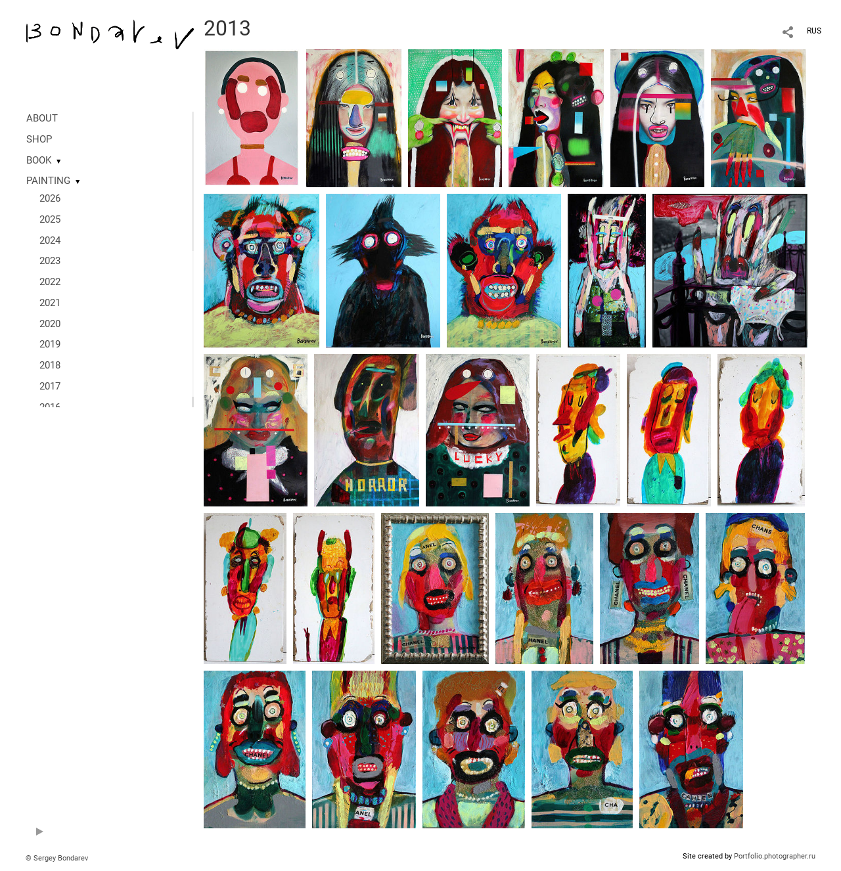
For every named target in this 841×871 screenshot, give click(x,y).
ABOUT (42, 118)
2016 (49, 407)
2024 (49, 240)
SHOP (39, 139)
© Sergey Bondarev (57, 858)
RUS (814, 30)
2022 (49, 282)
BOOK (38, 160)
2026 (49, 198)
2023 (49, 261)
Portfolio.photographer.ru (774, 856)
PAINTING (48, 181)
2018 (49, 365)
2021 (49, 303)
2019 (49, 344)
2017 (49, 386)
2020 (49, 324)
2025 (49, 219)
